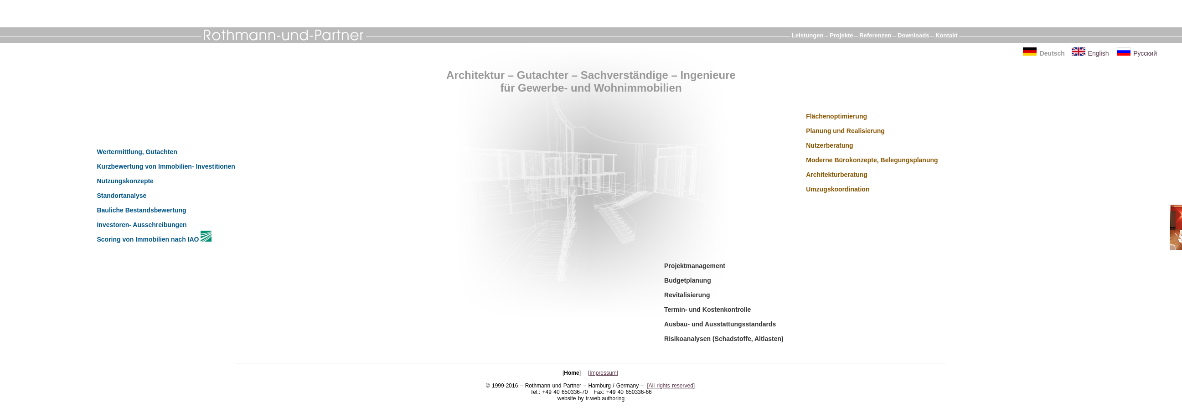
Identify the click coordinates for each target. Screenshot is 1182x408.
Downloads (913, 35)
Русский (1145, 53)
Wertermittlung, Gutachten (137, 151)
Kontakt (946, 35)
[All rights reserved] (671, 385)
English (1098, 53)
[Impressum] (603, 373)
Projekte (841, 35)
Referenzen (875, 35)
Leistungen (807, 35)
